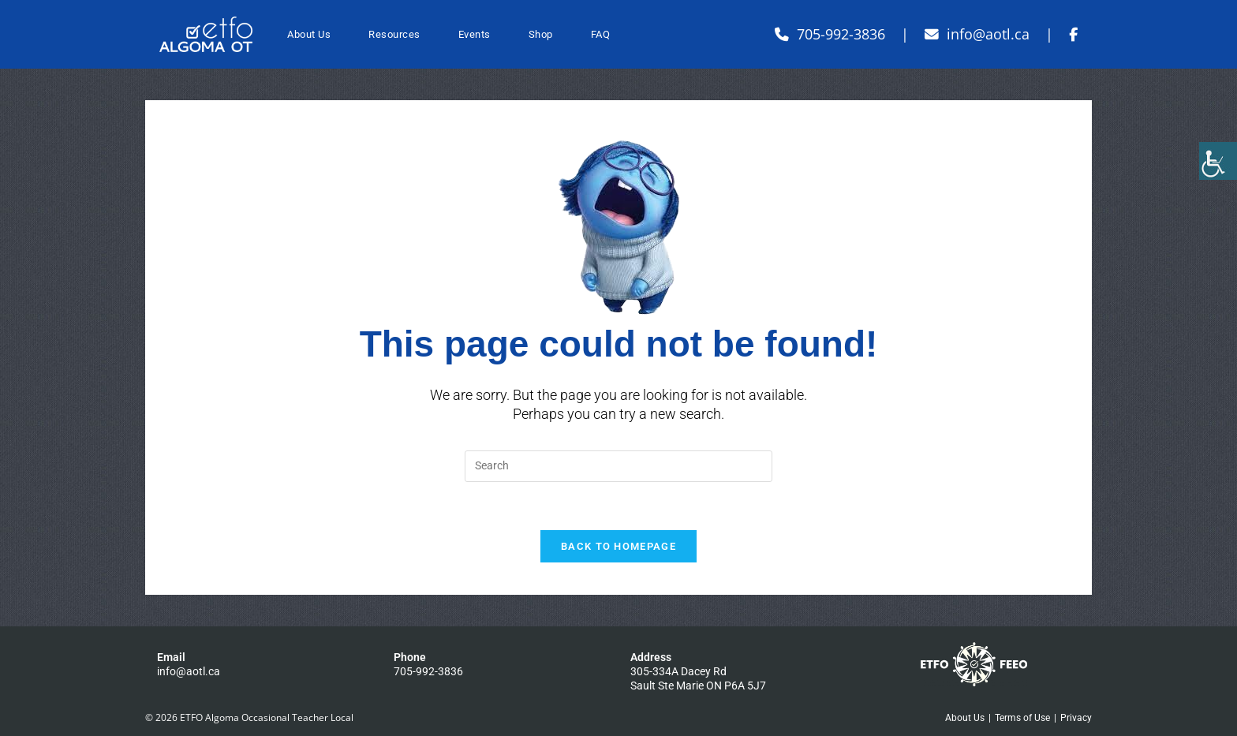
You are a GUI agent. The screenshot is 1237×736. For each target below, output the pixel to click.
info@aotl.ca (188, 671)
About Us (965, 717)
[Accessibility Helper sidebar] (1218, 161)
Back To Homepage (618, 546)
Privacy (1076, 717)
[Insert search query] (618, 466)
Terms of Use (1022, 717)
